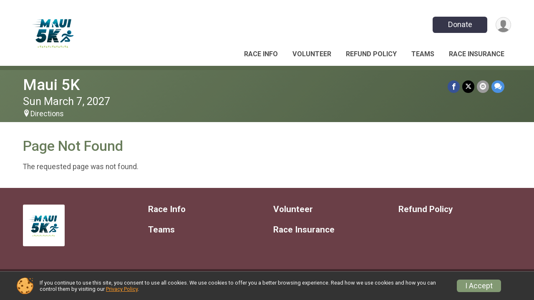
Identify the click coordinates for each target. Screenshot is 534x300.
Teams (422, 54)
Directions (47, 114)
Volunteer (311, 54)
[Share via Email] (483, 86)
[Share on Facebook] (454, 86)
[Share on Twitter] (468, 86)
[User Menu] (503, 24)
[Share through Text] (497, 86)
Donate (460, 24)
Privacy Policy (122, 289)
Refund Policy (371, 54)
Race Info (261, 54)
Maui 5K (51, 85)
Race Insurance (476, 54)
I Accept (479, 286)
